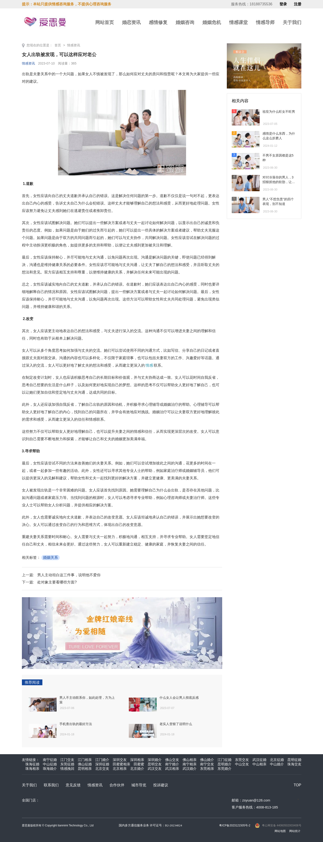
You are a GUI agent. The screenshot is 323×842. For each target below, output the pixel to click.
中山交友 (242, 764)
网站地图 (280, 831)
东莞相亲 (207, 768)
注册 (297, 4)
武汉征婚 (259, 760)
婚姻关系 (50, 557)
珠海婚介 (50, 768)
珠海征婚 (32, 764)
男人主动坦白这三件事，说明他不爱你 (69, 575)
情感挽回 (67, 768)
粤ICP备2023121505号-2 (234, 825)
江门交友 (67, 760)
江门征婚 (224, 760)
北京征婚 (277, 760)
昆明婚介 (224, 764)
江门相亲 (85, 760)
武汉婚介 (190, 768)
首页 (57, 45)
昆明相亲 (85, 768)
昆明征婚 (294, 760)
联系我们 (51, 785)
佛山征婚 (85, 764)
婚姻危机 (211, 22)
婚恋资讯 (131, 22)
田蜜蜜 (139, 764)
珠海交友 (294, 764)
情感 (149, 365)
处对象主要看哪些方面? (57, 582)
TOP (297, 785)
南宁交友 (207, 764)
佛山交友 (172, 760)
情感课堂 (238, 22)
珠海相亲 (32, 768)
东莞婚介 (224, 768)
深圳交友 (120, 760)
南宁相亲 (190, 764)
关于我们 (292, 22)
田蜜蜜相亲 (121, 764)
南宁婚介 (172, 764)
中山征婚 (50, 764)
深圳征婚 (102, 764)
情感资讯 (73, 45)
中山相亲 (259, 764)
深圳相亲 (137, 760)
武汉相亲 (172, 768)
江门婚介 (102, 760)
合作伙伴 (116, 785)
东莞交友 (242, 760)
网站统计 (294, 831)
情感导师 (265, 22)
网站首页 (104, 22)
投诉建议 (160, 785)
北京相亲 (120, 768)
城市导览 (138, 785)
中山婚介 (277, 764)
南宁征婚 (50, 760)
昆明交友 (155, 764)
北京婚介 (137, 768)
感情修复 (158, 22)
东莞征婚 (67, 764)
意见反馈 (73, 785)
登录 (283, 4)
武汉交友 (155, 768)
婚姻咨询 (185, 22)
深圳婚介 (155, 760)
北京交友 (102, 768)
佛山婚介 (207, 760)
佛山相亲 (190, 760)
